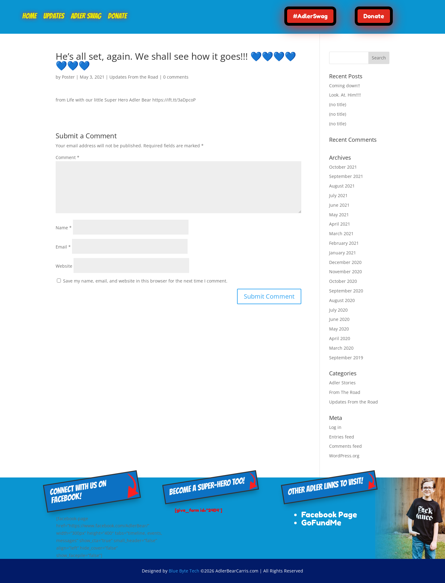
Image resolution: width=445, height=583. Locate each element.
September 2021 (346, 176)
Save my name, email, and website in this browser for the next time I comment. (145, 281)
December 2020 (345, 262)
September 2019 (346, 358)
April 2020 (339, 338)
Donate (117, 17)
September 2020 (346, 291)
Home (29, 17)
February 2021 (344, 243)
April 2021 (339, 224)
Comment (67, 157)
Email (63, 247)
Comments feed (345, 446)
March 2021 (341, 233)
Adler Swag (86, 17)
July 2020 (338, 310)
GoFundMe (321, 522)
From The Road (344, 392)
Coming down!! (344, 86)
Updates (53, 17)
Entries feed (341, 437)
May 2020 (339, 329)
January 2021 (342, 253)
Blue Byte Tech (184, 571)
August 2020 (342, 300)
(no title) (337, 104)
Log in (335, 427)
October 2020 (343, 281)
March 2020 (341, 348)
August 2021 (342, 186)
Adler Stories (342, 383)
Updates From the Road (133, 77)
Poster (68, 77)
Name (64, 228)
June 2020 (339, 319)
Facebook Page (329, 514)
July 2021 (338, 195)
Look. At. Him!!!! (345, 95)
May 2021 (339, 215)
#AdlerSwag (310, 15)
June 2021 (339, 205)
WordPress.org (344, 456)
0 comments (176, 77)
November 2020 (345, 271)
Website (64, 266)
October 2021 (343, 167)
